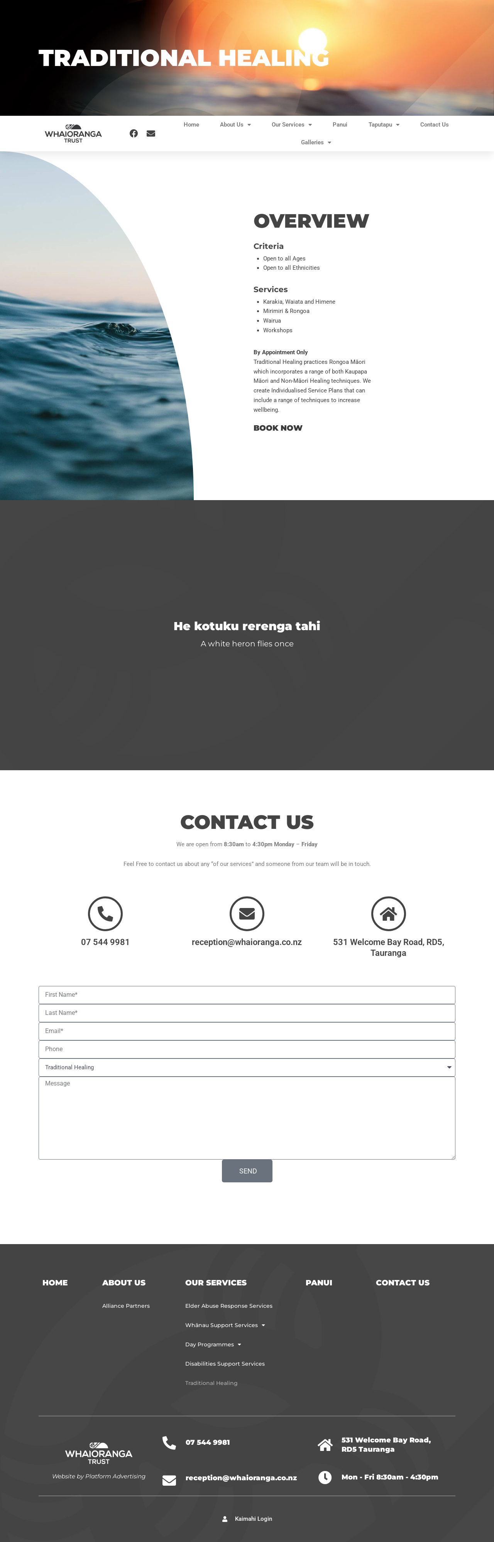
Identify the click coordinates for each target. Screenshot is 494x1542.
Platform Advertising (115, 1475)
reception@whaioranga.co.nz (247, 942)
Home (191, 124)
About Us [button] (235, 125)
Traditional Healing (211, 1383)
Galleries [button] (316, 142)
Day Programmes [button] (213, 1344)
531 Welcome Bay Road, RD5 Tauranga (386, 1444)
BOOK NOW (278, 428)
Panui (340, 124)
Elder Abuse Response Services (228, 1305)
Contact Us (434, 124)
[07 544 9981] (105, 913)
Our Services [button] (292, 125)
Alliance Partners (126, 1305)
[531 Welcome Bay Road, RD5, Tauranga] (388, 913)
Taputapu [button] (384, 125)
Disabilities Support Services (225, 1363)
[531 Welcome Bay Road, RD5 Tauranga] (325, 1444)
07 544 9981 (105, 942)
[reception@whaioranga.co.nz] (247, 913)
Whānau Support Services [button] (225, 1325)
